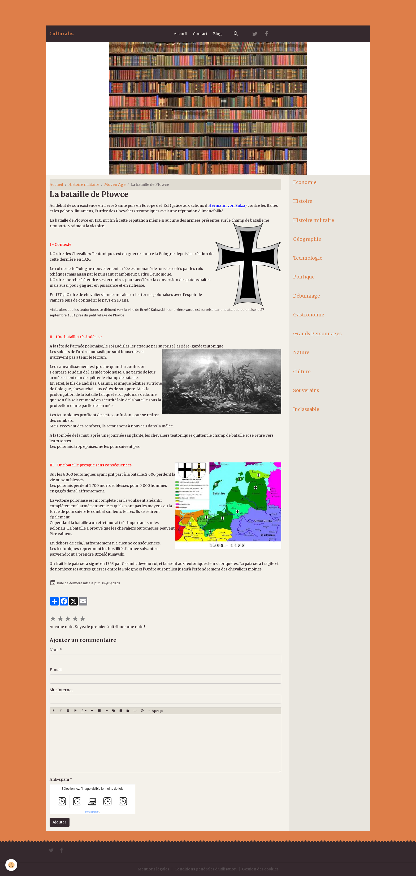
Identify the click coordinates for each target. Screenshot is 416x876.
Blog (217, 33)
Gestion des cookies (260, 869)
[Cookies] (11, 865)
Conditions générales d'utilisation (206, 869)
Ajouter (59, 822)
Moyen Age (114, 184)
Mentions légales (153, 869)
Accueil (180, 33)
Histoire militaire (83, 184)
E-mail (56, 669)
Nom (54, 649)
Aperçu (155, 711)
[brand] (61, 33)
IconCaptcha (91, 811)
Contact (200, 33)
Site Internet (61, 690)
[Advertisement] (96, 12)
